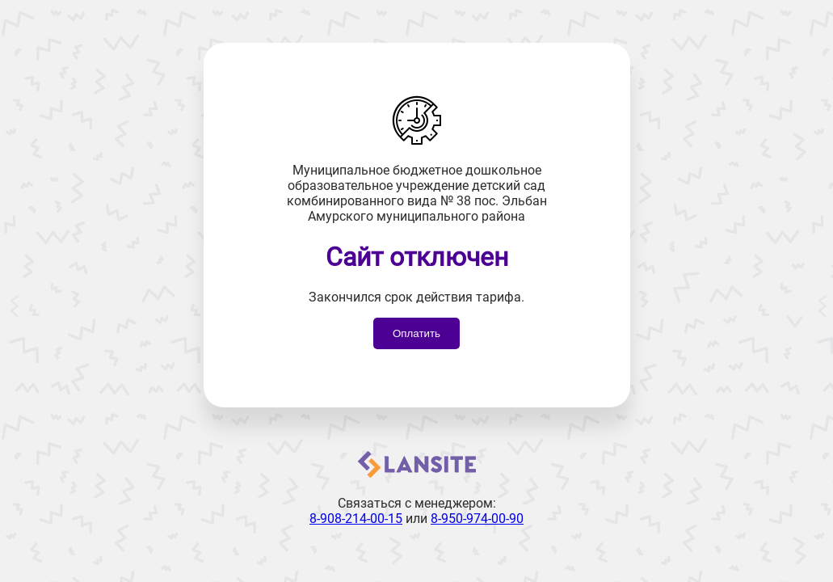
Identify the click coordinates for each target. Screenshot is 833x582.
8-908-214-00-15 (355, 518)
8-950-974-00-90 (477, 518)
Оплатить (416, 333)
